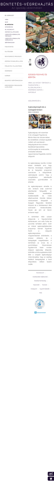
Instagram (34, 289)
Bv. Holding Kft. (9, 29)
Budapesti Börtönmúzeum (14, 80)
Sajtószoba (9, 51)
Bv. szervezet (9, 15)
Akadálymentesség (40, 281)
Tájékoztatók (33, 85)
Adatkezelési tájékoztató (40, 277)
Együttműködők (44, 289)
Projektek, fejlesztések (13, 66)
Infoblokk (51, 479)
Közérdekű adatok (35, 90)
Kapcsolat (32, 92)
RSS (40, 293)
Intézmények (9, 27)
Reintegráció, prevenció (13, 56)
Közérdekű (8, 71)
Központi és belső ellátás (14, 61)
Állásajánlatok (34, 88)
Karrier (7, 76)
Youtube (44, 285)
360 (51, 474)
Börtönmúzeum (9, 42)
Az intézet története (41, 83)
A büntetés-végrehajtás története (12, 35)
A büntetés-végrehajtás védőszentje (12, 39)
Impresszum (40, 273)
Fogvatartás (9, 47)
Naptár (30, 64)
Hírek (6, 19)
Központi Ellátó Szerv (12, 32)
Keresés (52, 8)
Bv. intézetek (9, 24)
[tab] (12, 15)
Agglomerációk (34, 101)
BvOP (6, 22)
